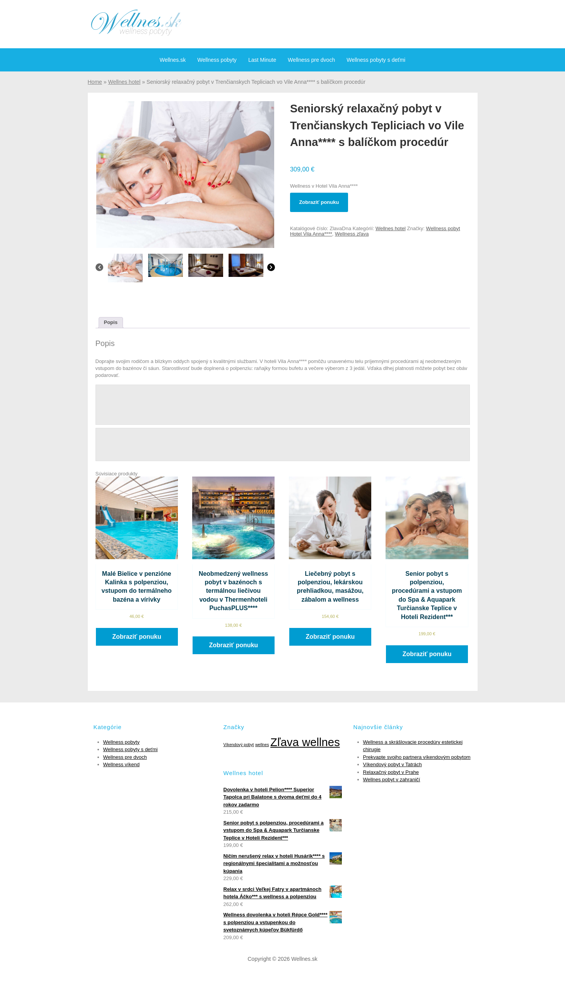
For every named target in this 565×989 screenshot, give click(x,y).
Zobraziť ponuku (319, 202)
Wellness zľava (352, 234)
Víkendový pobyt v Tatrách (392, 764)
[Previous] (99, 269)
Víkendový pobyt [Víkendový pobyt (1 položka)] (239, 744)
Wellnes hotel (124, 82)
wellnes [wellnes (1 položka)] (262, 744)
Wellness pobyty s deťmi (376, 60)
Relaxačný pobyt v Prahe (391, 772)
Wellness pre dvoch (311, 60)
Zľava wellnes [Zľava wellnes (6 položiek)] (305, 742)
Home (95, 82)
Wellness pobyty (217, 60)
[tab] (111, 322)
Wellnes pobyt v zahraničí (391, 779)
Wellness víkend (121, 764)
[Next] (271, 269)
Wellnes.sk (173, 60)
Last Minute (262, 60)
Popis (111, 322)
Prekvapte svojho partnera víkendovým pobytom (417, 757)
